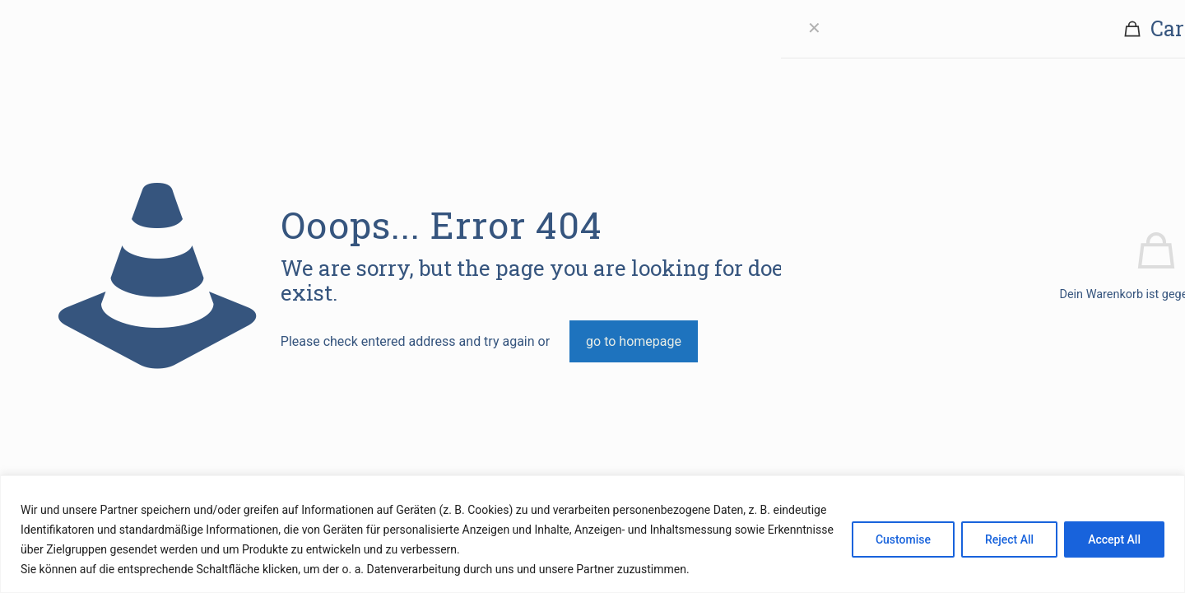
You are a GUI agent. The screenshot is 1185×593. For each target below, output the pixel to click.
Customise (903, 539)
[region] (592, 534)
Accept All (1114, 539)
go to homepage (633, 341)
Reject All (1009, 539)
